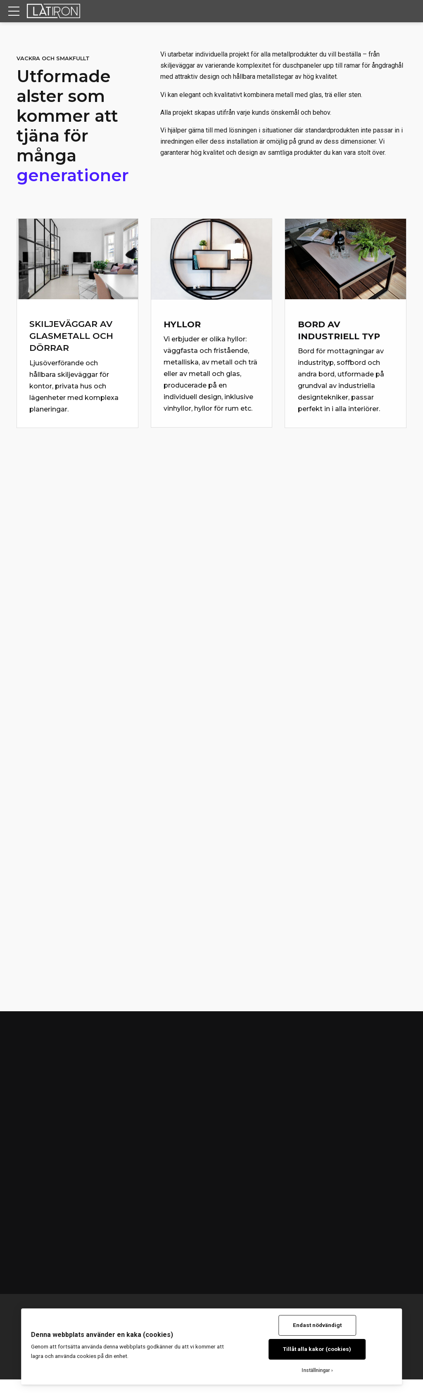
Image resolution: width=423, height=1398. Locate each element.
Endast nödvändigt (317, 1325)
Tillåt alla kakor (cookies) (317, 1349)
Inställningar (316, 1370)
